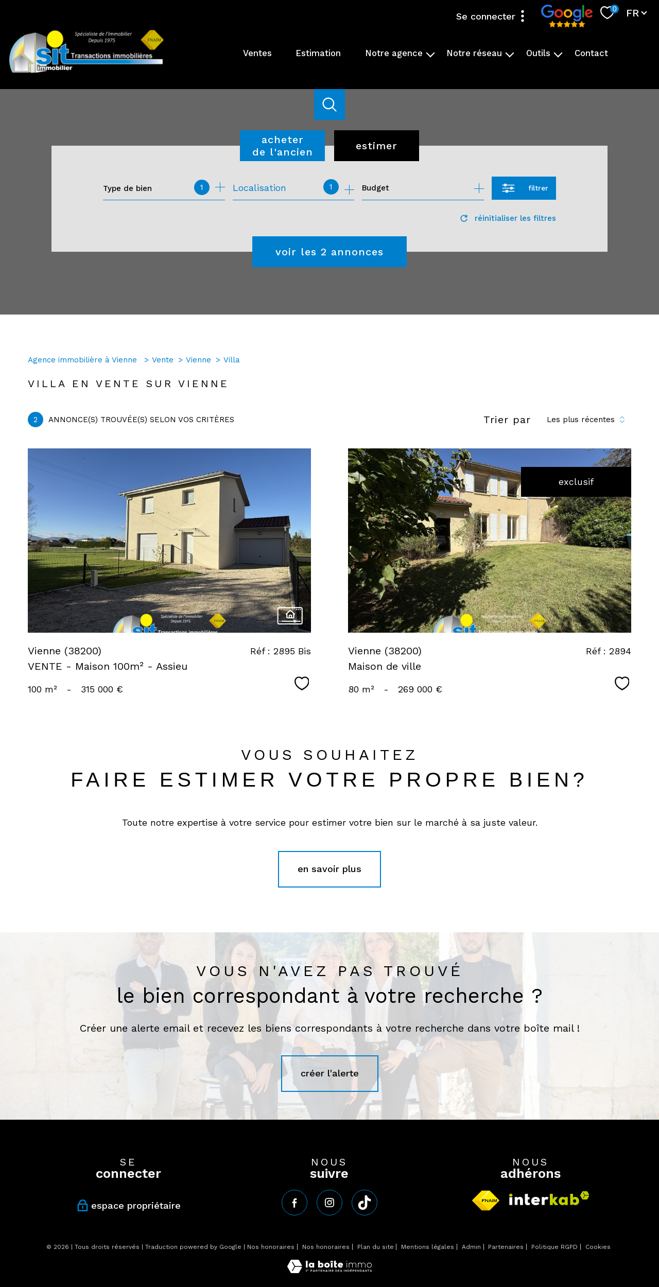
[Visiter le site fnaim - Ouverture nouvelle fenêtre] (486, 1200)
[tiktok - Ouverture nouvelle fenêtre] (364, 1202)
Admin (471, 1246)
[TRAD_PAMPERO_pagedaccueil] (86, 71)
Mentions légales (427, 1246)
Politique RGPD (554, 1246)
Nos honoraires (270, 1246)
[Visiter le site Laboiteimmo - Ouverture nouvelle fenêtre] (329, 1269)
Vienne (198, 359)
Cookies (598, 1247)
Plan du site (375, 1246)
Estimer (376, 146)
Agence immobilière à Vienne (84, 359)
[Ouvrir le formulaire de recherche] (524, 188)
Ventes (257, 53)
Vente (163, 359)
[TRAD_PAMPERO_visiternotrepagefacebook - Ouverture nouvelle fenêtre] (294, 1202)
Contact (591, 53)
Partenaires (506, 1246)
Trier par (507, 419)
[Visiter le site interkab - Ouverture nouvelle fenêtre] (549, 1198)
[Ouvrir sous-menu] (430, 54)
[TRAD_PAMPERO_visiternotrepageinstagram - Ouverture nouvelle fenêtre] (329, 1202)
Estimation (318, 53)
